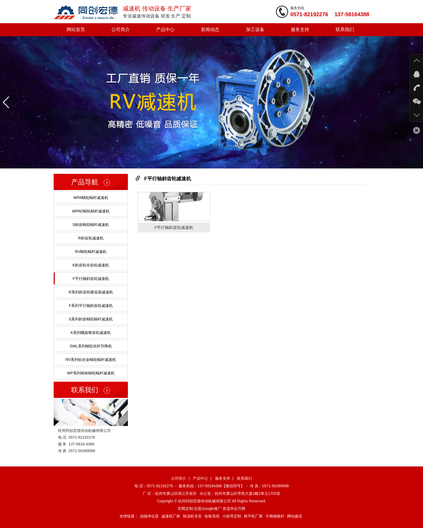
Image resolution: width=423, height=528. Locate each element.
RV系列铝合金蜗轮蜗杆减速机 (91, 359)
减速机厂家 (170, 516)
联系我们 (345, 29)
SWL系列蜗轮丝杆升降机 (91, 346)
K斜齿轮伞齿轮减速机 (91, 265)
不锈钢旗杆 (274, 516)
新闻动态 (210, 29)
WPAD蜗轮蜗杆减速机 (91, 211)
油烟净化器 (149, 516)
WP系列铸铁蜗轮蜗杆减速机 (91, 373)
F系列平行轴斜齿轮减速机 (91, 305)
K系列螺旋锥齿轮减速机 (91, 332)
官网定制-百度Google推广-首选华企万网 (211, 508)
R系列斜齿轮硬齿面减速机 (91, 292)
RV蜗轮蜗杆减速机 (91, 251)
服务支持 (300, 29)
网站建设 (294, 516)
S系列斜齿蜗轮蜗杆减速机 (91, 319)
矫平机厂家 (253, 516)
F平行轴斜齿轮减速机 (91, 278)
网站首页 (76, 29)
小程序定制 (231, 516)
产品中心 (165, 29)
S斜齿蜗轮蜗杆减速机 (91, 224)
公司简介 (120, 29)
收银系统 (212, 516)
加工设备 (255, 29)
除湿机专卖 (192, 516)
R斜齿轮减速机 (90, 238)
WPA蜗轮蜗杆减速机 (90, 197)
